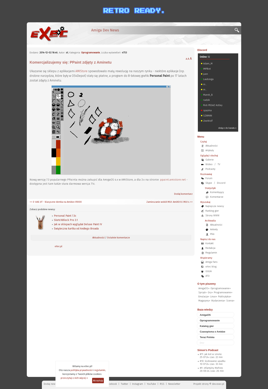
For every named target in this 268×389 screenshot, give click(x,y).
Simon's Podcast (207, 350)
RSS (162, 383)
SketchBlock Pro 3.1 (66, 220)
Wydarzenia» (218, 300)
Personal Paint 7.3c (65, 215)
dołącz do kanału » (227, 128)
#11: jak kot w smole (211, 354)
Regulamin (211, 252)
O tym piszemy (206, 283)
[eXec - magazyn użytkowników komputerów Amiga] (49, 33)
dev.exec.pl (218, 383)
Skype (208, 182)
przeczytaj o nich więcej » (74, 378)
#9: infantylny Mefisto (211, 368)
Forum (208, 178)
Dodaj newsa (51, 383)
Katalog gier (207, 326)
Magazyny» (204, 300)
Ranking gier (212, 210)
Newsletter (174, 383)
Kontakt (209, 243)
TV (219, 164)
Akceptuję (98, 380)
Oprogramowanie (90, 52)
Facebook (112, 383)
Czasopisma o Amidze (212, 331)
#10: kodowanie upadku (212, 361)
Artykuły (209, 150)
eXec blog (210, 266)
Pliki (212, 234)
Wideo (209, 164)
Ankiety (214, 229)
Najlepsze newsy (214, 206)
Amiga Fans (211, 262)
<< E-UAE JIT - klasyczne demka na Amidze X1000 (56, 201)
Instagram (137, 383)
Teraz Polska (207, 337)
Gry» (210, 292)
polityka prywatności (81, 370)
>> (191, 201)
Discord (202, 50)
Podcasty (210, 169)
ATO (207, 275)
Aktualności (98, 237)
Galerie (209, 159)
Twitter (124, 383)
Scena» (230, 300)
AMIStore (81, 71)
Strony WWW (212, 215)
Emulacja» (203, 296)
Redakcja (210, 248)
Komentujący (217, 192)
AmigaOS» (203, 288)
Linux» (213, 296)
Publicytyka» (224, 296)
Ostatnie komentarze (118, 237)
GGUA (208, 271)
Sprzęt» (202, 292)
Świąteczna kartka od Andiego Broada (76, 228)
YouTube (151, 383)
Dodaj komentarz (183, 193)
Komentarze (216, 196)
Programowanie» (223, 292)
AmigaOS (205, 315)
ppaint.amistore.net (173, 179)
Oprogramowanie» (220, 288)
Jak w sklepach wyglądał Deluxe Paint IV (78, 224)
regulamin (99, 370)
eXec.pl (58, 246)
